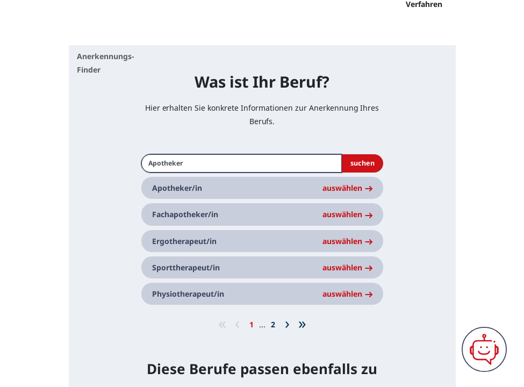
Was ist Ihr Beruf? (262, 111)
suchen (362, 193)
